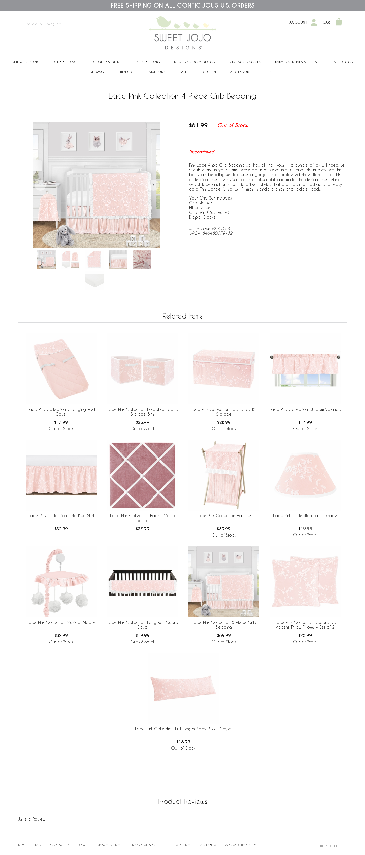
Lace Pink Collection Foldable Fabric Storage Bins (142, 411)
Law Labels (207, 844)
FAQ (38, 844)
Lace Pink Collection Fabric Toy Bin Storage (224, 411)
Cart (327, 22)
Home (21, 844)
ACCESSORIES (241, 72)
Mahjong (158, 72)
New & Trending (26, 61)
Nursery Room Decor (194, 61)
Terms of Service (142, 844)
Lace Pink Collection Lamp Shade (305, 515)
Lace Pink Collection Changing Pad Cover (61, 411)
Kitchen (209, 72)
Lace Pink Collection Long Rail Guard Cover (142, 624)
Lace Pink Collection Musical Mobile (61, 622)
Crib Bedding (65, 61)
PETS (184, 72)
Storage (98, 72)
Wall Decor (342, 61)
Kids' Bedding (148, 61)
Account (298, 22)
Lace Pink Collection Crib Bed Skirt (61, 515)
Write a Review (31, 819)
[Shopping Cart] (339, 22)
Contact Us (59, 844)
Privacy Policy (108, 844)
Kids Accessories (245, 61)
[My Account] (314, 22)
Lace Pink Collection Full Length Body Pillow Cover (183, 728)
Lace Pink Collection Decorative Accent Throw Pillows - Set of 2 (305, 624)
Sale (272, 72)
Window (127, 72)
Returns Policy (178, 844)
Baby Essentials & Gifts (296, 61)
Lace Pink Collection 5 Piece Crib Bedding (224, 624)
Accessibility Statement (243, 844)
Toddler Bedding (106, 61)
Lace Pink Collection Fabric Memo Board (142, 518)
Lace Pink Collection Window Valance (305, 409)
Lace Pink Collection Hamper (224, 515)
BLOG (82, 844)
